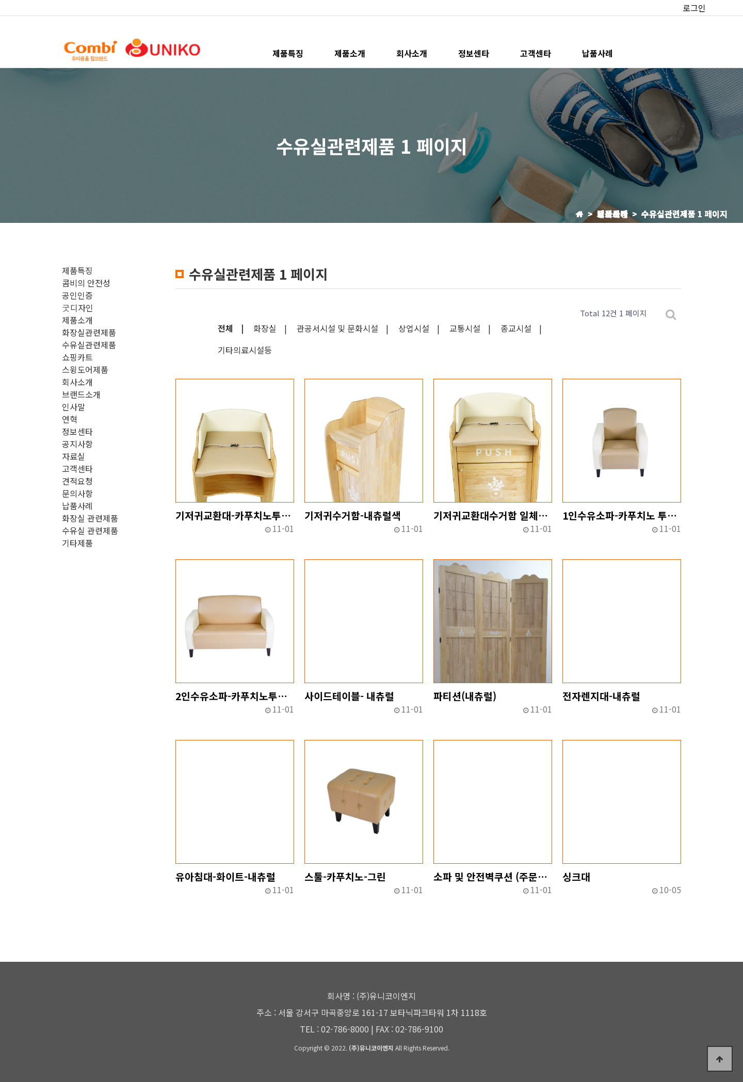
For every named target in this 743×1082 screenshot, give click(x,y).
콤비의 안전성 (86, 283)
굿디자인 (77, 307)
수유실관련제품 (89, 344)
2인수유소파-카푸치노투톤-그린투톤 (234, 696)
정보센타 (473, 53)
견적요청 (77, 481)
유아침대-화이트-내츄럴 (225, 876)
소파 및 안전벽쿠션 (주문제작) (492, 876)
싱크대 (576, 876)
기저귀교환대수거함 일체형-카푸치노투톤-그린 (492, 515)
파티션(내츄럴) (464, 696)
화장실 (265, 328)
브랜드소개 (81, 394)
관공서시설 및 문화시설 (337, 328)
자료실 (73, 456)
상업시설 (413, 328)
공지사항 (77, 444)
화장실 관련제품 (90, 518)
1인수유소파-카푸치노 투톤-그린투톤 (621, 515)
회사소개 (411, 53)
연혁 (69, 419)
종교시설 (515, 328)
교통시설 (464, 328)
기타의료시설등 (245, 350)
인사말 (73, 406)
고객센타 (535, 53)
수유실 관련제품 (90, 530)
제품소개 (349, 53)
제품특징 (287, 53)
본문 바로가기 (0, 0)
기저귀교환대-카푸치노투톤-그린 (234, 515)
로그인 (694, 8)
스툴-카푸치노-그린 (345, 876)
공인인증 (77, 295)
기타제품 (77, 543)
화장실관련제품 (89, 332)
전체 (225, 328)
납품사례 (597, 53)
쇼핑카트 (77, 357)
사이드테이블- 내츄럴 (349, 696)
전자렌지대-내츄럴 (601, 696)
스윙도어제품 (85, 369)
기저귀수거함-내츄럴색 (352, 515)
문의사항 (77, 493)
